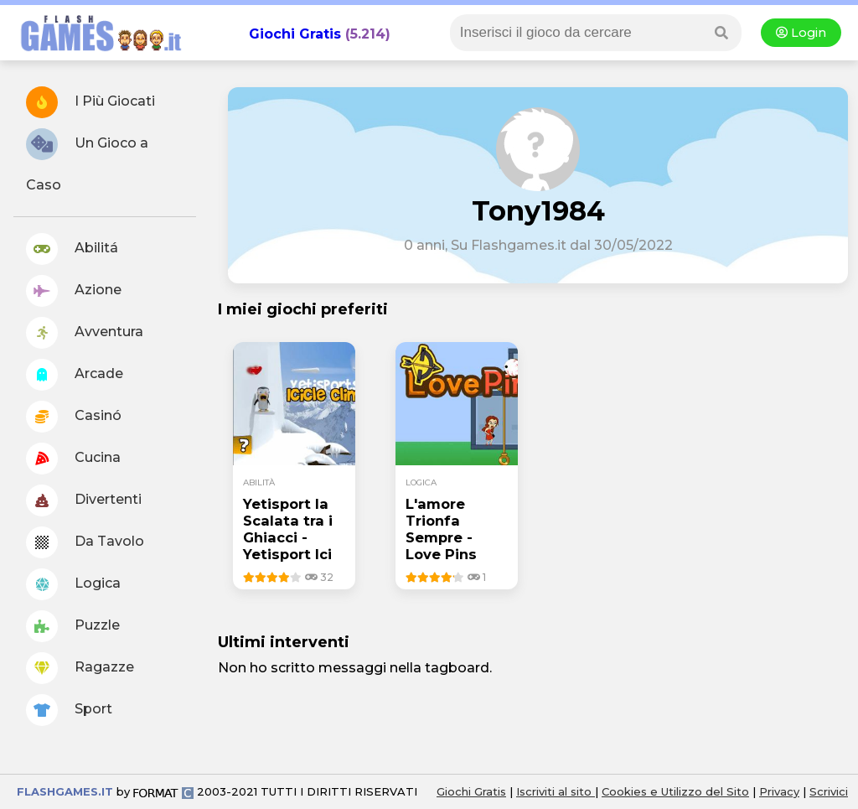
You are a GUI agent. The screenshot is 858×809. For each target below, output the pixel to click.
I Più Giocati (90, 102)
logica (421, 482)
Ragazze (80, 668)
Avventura (84, 333)
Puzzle (73, 626)
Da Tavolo (85, 542)
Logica (73, 584)
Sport (69, 710)
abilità (259, 482)
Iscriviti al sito (555, 791)
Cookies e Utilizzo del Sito (675, 791)
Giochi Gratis (295, 34)
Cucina (73, 459)
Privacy (779, 791)
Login (801, 32)
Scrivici (828, 791)
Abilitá (72, 249)
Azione (73, 291)
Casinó (73, 417)
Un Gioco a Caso (87, 160)
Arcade (74, 375)
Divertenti (84, 500)
